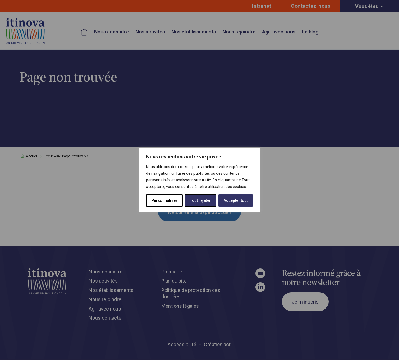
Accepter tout (236, 200)
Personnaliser (164, 200)
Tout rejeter (200, 200)
